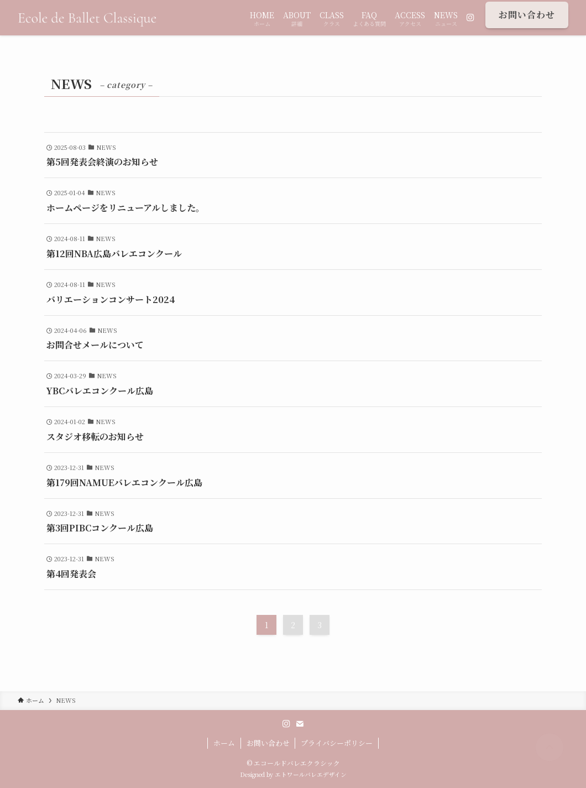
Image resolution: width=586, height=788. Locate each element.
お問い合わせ (268, 743)
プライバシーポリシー (337, 743)
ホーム (224, 743)
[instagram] (286, 724)
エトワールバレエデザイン (311, 774)
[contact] (300, 724)
